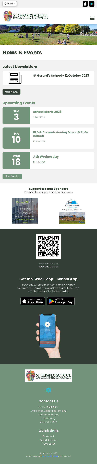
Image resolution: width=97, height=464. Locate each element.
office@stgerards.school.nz (51, 410)
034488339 (52, 407)
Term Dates (48, 443)
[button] (9, 3)
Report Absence (48, 440)
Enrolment (48, 436)
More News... (11, 91)
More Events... (12, 176)
